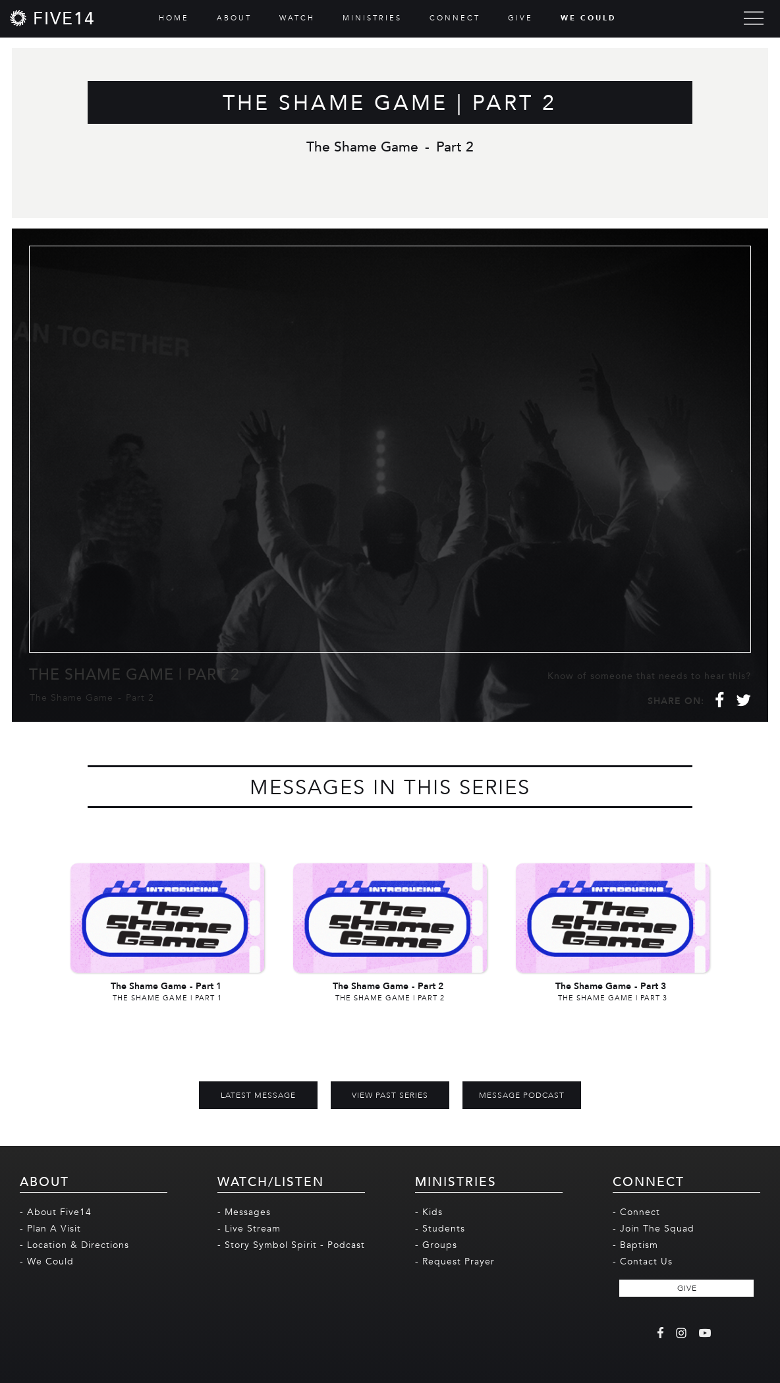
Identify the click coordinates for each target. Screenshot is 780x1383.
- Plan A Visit (50, 1228)
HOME (174, 18)
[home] (52, 18)
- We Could (47, 1261)
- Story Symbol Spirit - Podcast (291, 1245)
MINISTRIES (372, 18)
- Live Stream (249, 1228)
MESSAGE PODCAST (522, 1095)
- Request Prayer (455, 1261)
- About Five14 (56, 1212)
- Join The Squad (653, 1228)
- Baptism (635, 1245)
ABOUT (234, 18)
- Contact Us (643, 1261)
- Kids (429, 1212)
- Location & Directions (74, 1245)
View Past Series (390, 1095)
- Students (440, 1228)
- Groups (436, 1245)
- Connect (636, 1212)
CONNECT (455, 18)
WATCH (297, 18)
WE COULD (588, 18)
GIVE (520, 18)
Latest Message (258, 1095)
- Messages (244, 1212)
